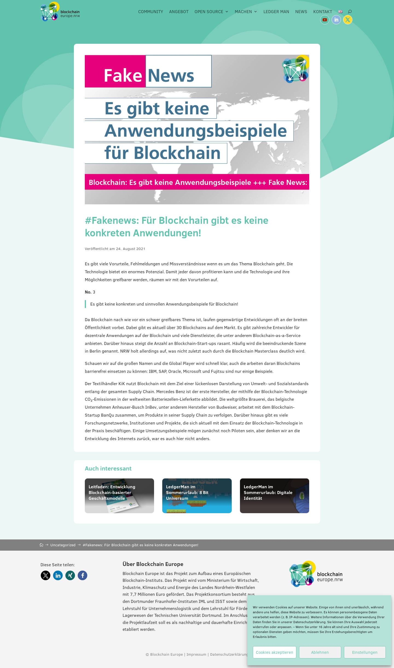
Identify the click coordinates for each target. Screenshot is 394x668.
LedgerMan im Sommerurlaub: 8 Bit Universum (187, 492)
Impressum (196, 654)
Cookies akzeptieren (274, 652)
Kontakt (322, 11)
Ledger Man (276, 11)
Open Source (209, 11)
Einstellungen (365, 652)
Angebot (179, 11)
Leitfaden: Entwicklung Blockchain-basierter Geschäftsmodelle (112, 492)
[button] (45, 575)
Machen (243, 11)
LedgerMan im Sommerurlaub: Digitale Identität (268, 492)
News (301, 11)
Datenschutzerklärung (309, 622)
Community (150, 11)
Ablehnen (320, 652)
